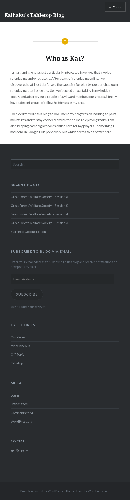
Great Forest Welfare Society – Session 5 (39, 205)
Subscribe (27, 294)
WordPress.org (22, 421)
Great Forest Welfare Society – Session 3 (39, 223)
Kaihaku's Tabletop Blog (34, 15)
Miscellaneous (20, 346)
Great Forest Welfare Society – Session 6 (39, 197)
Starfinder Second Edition (28, 232)
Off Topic (17, 354)
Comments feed (22, 413)
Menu (117, 6)
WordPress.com (98, 491)
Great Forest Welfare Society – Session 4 (39, 214)
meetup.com (85, 96)
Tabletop (17, 363)
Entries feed (19, 404)
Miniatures (18, 337)
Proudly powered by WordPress (41, 491)
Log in (15, 395)
